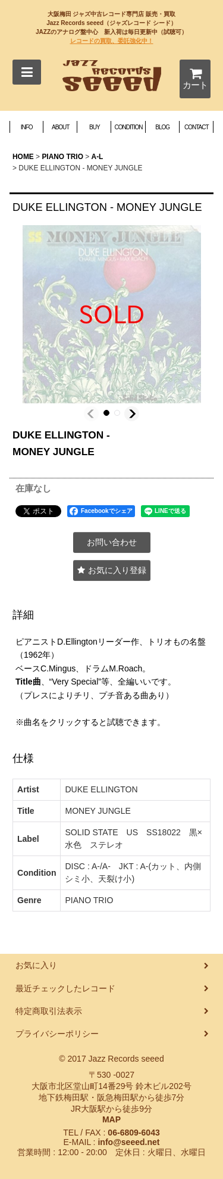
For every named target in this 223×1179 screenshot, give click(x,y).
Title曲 (28, 681)
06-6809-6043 (133, 1132)
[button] (26, 72)
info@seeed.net (128, 1142)
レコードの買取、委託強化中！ (111, 41)
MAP (111, 1119)
